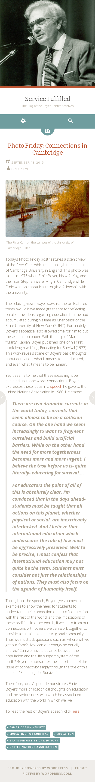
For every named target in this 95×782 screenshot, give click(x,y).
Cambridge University (27, 727)
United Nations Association (33, 747)
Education (65, 733)
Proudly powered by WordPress (38, 768)
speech (56, 386)
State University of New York (33, 740)
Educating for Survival (28, 733)
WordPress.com (56, 773)
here (76, 711)
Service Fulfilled (47, 99)
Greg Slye (20, 169)
